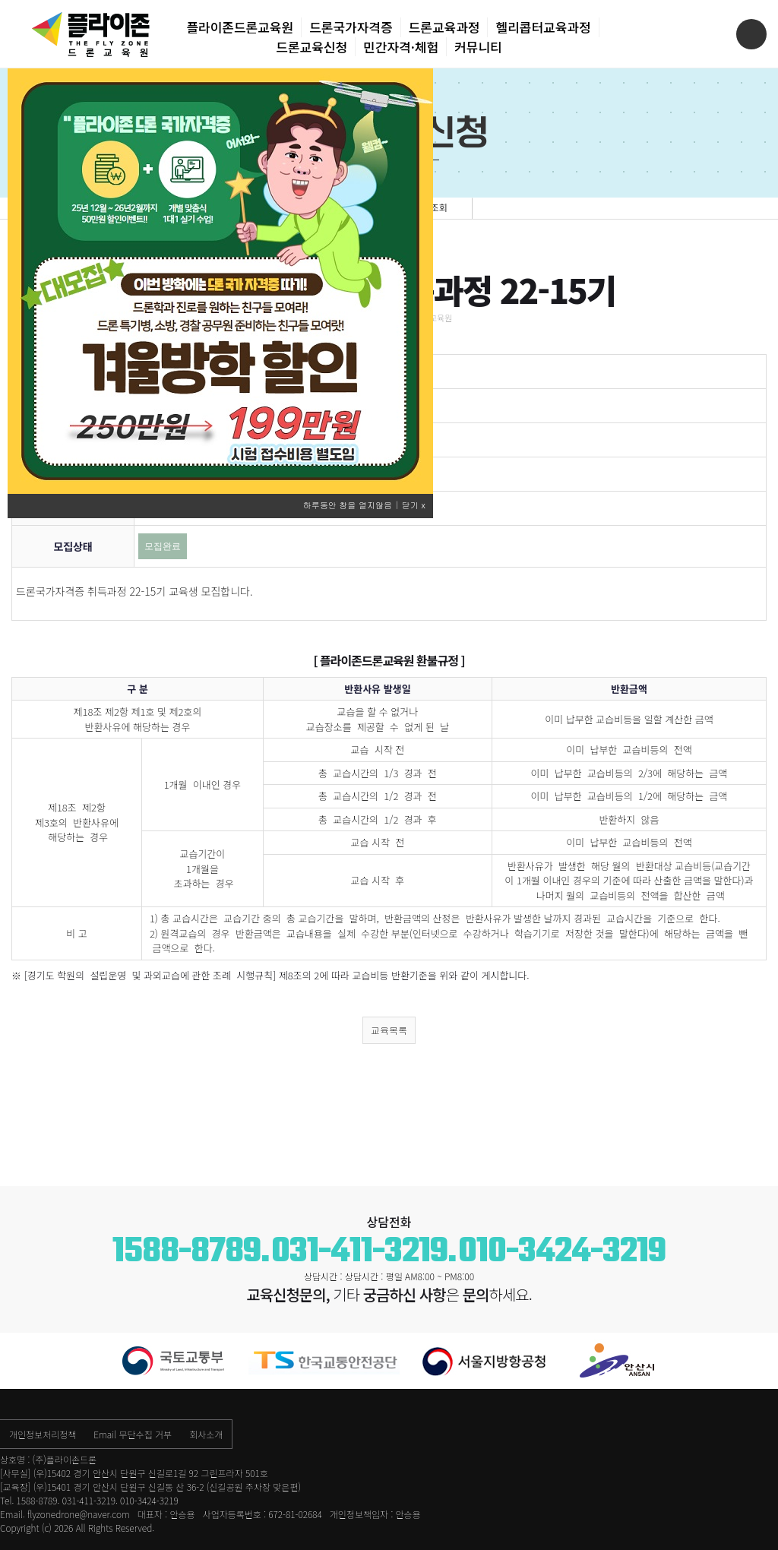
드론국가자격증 (350, 26)
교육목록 (389, 1029)
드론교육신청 (311, 46)
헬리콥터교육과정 (542, 26)
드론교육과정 (444, 26)
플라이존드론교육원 (239, 26)
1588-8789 (186, 1252)
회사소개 (206, 1434)
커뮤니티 (478, 46)
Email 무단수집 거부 (132, 1434)
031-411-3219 (359, 1252)
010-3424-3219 (562, 1252)
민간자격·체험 (400, 46)
